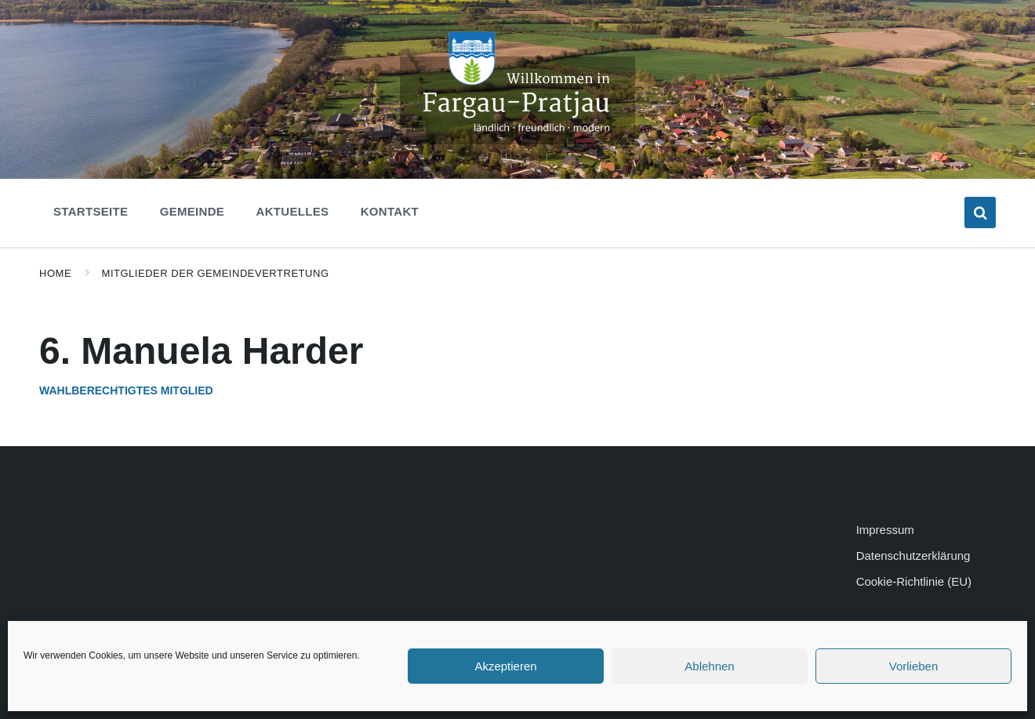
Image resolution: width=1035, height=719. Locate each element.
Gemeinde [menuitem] (192, 211)
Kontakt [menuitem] (390, 211)
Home (55, 273)
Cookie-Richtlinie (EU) (913, 581)
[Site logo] (517, 140)
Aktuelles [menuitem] (292, 211)
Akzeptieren (505, 666)
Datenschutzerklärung (913, 555)
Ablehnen (709, 666)
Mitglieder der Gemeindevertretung (215, 273)
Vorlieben (914, 666)
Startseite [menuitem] (90, 211)
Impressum (885, 529)
